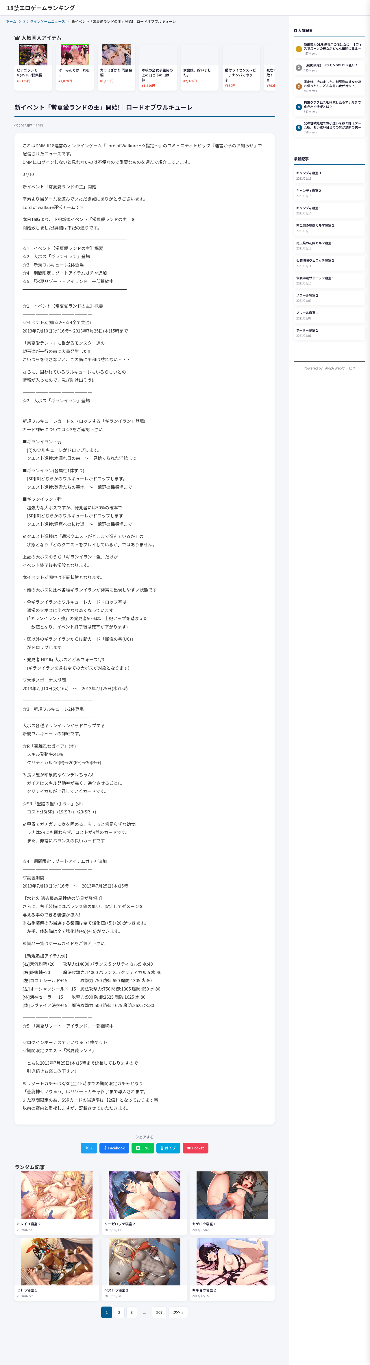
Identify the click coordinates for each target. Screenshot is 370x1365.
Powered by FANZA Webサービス (330, 367)
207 (159, 1312)
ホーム (11, 21)
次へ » (178, 1312)
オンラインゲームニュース (44, 21)
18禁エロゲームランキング (41, 7)
